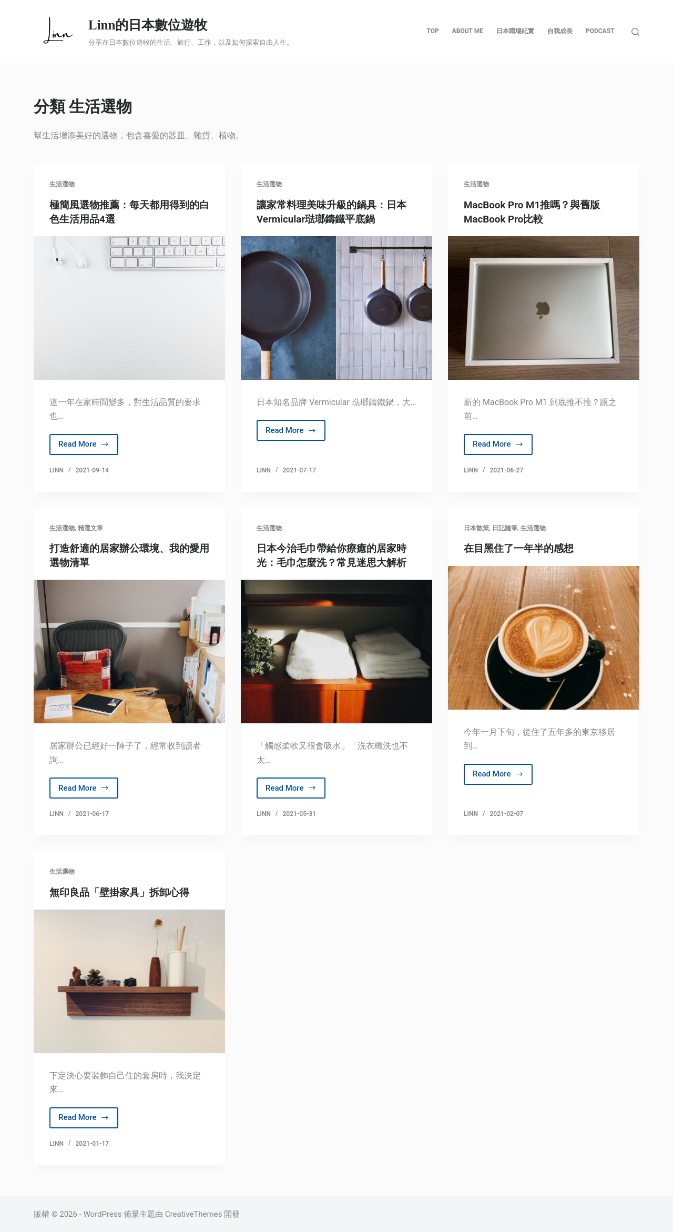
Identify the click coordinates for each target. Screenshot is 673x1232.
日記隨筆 (504, 527)
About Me (467, 31)
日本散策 (476, 527)
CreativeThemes (193, 1213)
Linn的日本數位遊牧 (147, 25)
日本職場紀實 (515, 31)
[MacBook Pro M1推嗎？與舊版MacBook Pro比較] (543, 307)
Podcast (600, 31)
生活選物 (62, 184)
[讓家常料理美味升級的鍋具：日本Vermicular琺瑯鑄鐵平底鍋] (336, 307)
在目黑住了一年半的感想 (521, 548)
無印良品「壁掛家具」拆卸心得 (123, 891)
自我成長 (560, 31)
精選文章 (90, 527)
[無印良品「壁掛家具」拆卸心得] (129, 980)
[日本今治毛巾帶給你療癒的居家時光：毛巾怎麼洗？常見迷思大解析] (336, 651)
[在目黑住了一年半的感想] (543, 637)
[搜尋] (635, 32)
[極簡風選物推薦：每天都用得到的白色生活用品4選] (129, 307)
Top (432, 31)
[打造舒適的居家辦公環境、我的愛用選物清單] (129, 651)
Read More (83, 447)
